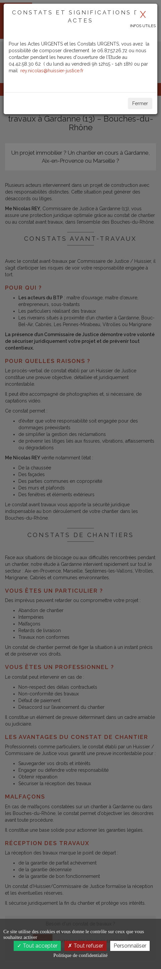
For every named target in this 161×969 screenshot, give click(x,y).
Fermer (140, 103)
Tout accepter (37, 946)
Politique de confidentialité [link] (80, 955)
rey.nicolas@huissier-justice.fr (52, 70)
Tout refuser (85, 946)
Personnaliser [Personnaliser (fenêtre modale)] (130, 946)
